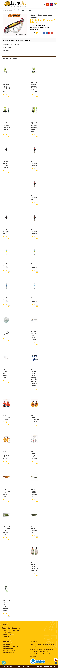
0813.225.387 (6, 630)
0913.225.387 (16, 630)
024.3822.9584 (7, 632)
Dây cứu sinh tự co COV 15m (34, 163)
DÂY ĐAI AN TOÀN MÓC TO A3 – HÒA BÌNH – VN (6, 530)
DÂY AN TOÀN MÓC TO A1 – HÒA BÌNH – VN (6, 493)
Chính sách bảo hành (8, 644)
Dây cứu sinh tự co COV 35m (34, 231)
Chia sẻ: (41, 33)
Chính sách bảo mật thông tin (10, 646)
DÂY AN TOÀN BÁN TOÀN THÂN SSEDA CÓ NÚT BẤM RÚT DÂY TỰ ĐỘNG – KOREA (34, 377)
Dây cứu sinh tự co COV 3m (6, 265)
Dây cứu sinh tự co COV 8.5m (34, 300)
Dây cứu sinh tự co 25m (34, 197)
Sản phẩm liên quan (10, 58)
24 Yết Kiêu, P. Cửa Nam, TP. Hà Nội (12, 628)
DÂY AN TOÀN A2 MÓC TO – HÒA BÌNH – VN (34, 493)
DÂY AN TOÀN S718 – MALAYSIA (6, 417)
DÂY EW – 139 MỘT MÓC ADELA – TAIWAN (5, 373)
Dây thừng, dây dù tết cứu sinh (6, 334)
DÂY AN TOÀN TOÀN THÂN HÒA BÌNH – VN (34, 566)
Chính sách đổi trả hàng (8, 652)
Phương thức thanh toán (8, 650)
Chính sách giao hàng (8, 648)
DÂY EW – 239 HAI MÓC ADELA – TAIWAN (34, 335)
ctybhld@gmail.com (7, 634)
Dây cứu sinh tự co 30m (6, 231)
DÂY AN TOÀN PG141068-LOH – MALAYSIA (34, 455)
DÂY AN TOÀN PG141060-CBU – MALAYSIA (6, 455)
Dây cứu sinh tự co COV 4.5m (34, 265)
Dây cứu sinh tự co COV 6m (6, 300)
